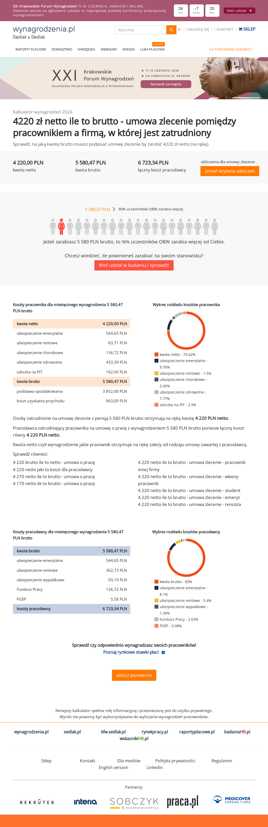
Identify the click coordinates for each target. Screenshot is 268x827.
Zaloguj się (197, 29)
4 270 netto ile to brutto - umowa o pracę (54, 476)
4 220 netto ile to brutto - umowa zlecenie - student (189, 490)
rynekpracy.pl (155, 732)
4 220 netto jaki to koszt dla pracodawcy (53, 469)
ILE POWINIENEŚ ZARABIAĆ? (231, 49)
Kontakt (223, 29)
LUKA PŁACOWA (152, 49)
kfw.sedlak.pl (113, 732)
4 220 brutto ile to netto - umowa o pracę (54, 462)
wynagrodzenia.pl (31, 732)
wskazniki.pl (134, 738)
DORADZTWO (62, 49)
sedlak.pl (72, 732)
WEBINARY (109, 49)
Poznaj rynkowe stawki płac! (131, 652)
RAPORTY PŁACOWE (30, 49)
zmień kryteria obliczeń (230, 171)
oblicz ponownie (134, 675)
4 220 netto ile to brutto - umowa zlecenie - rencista (189, 504)
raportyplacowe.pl (197, 732)
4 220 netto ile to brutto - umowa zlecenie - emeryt (189, 497)
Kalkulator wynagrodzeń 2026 (42, 112)
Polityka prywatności (175, 761)
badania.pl (237, 732)
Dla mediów (128, 761)
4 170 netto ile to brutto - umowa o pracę (54, 483)
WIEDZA (129, 49)
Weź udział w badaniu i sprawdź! (134, 265)
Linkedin (155, 767)
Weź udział (239, 11)
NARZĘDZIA (86, 49)
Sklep (246, 29)
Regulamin (222, 761)
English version (113, 767)
